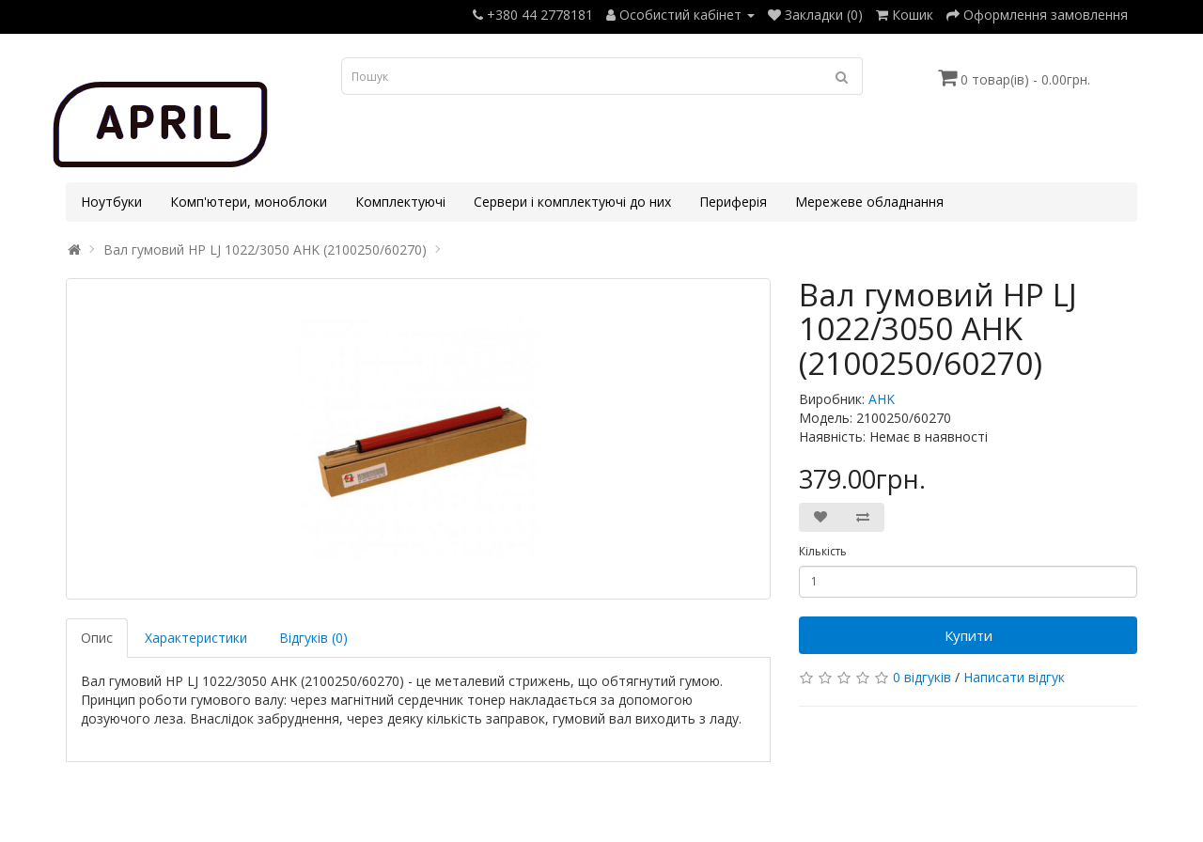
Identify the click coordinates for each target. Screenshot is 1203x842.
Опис (97, 638)
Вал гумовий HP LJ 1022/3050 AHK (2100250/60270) (265, 249)
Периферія (733, 201)
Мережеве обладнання (869, 201)
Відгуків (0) (313, 638)
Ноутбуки (111, 201)
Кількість (823, 551)
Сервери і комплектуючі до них (572, 201)
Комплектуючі (400, 201)
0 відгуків (922, 677)
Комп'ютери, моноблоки (248, 201)
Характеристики (196, 638)
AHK (881, 399)
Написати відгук (1014, 677)
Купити (968, 635)
